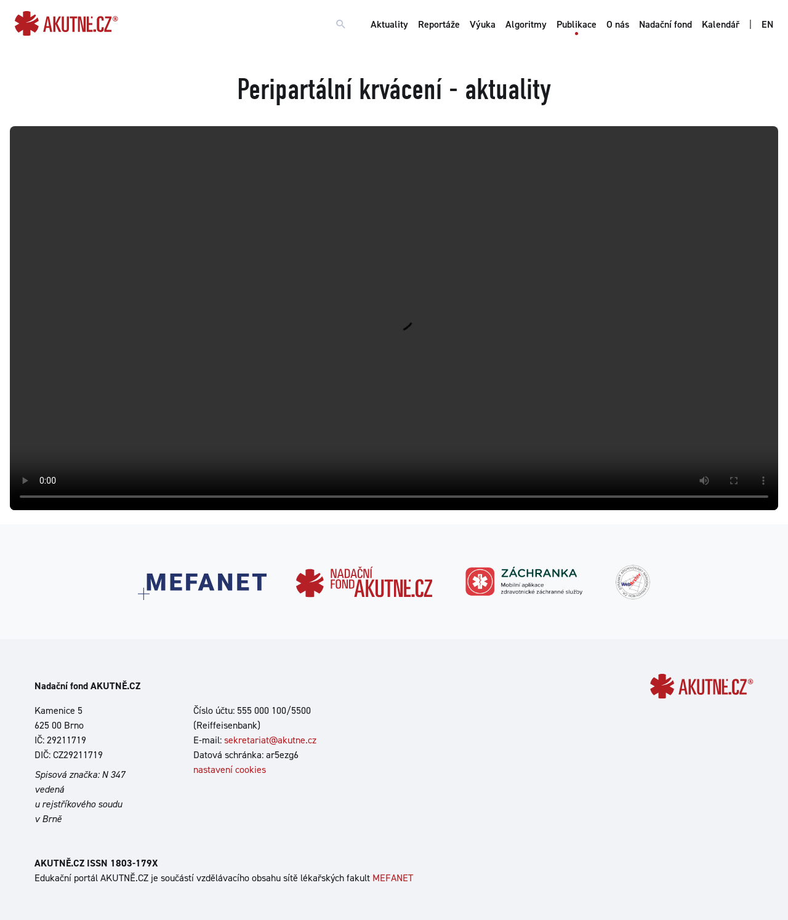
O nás (617, 24)
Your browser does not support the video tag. (394, 318)
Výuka (483, 24)
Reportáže (439, 24)
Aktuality (389, 24)
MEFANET (392, 877)
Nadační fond (665, 24)
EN (767, 24)
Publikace (577, 24)
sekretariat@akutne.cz (270, 740)
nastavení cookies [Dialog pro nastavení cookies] (229, 769)
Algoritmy (526, 24)
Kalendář (720, 24)
